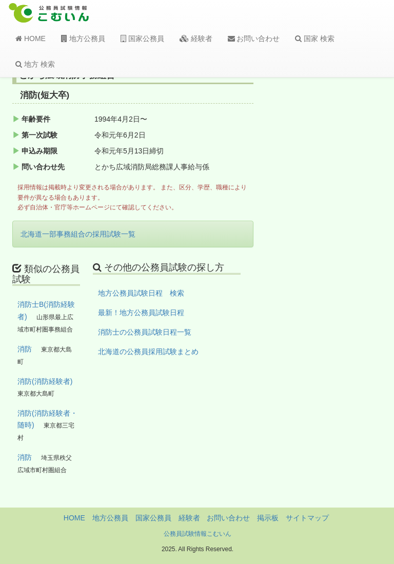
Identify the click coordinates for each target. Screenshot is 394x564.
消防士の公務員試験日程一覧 (144, 332)
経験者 (196, 38)
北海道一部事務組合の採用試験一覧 (78, 234)
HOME (30, 38)
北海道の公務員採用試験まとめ (148, 351)
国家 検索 (314, 38)
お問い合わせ (254, 38)
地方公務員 (83, 38)
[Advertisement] (341, 238)
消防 (24, 349)
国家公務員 (142, 38)
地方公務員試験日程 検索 (141, 293)
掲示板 (268, 518)
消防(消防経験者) (44, 381)
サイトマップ (307, 518)
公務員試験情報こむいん (197, 533)
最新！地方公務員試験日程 (141, 312)
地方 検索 (35, 64)
